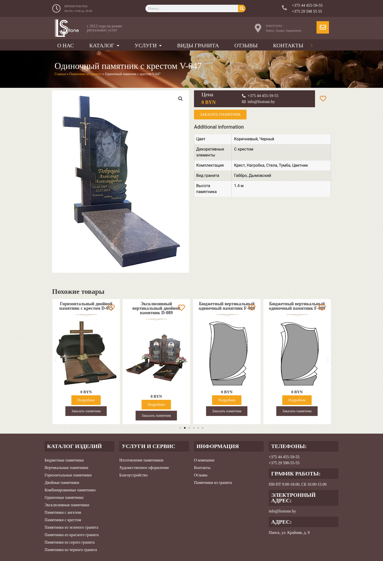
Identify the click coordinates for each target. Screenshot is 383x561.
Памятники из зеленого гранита (71, 527)
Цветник (300, 165)
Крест (239, 165)
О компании (204, 460)
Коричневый (246, 139)
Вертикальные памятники (66, 467)
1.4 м (239, 185)
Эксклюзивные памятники (67, 505)
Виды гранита (198, 45)
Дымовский (260, 175)
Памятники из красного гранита (72, 535)
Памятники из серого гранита (70, 542)
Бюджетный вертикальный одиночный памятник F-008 (243, 306)
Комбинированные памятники (70, 490)
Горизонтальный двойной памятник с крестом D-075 (102, 306)
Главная (60, 74)
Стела (271, 165)
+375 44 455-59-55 (307, 5)
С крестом (243, 149)
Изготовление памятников (141, 460)
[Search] (242, 8)
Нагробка (255, 165)
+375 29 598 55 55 (307, 11)
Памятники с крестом (63, 520)
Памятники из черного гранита (71, 550)
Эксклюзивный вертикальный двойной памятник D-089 (173, 308)
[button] (55, 360)
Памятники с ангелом (63, 512)
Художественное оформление (144, 467)
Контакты (288, 45)
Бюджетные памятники (64, 460)
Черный (266, 139)
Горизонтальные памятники (68, 475)
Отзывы (245, 45)
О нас (65, 45)
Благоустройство (133, 475)
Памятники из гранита (85, 74)
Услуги (148, 45)
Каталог (104, 45)
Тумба (284, 165)
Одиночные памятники (64, 497)
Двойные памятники (62, 482)
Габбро (240, 175)
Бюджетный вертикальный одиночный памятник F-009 (313, 306)
